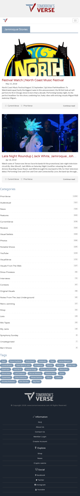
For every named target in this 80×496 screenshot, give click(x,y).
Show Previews (7, 272)
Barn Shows (6, 348)
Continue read (67, 106)
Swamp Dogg (31, 369)
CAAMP (58, 377)
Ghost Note (6, 373)
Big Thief (36, 381)
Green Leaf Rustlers (48, 369)
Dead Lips (5, 369)
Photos (3, 240)
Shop (2, 310)
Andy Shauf (30, 361)
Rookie (49, 365)
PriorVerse (27, 106)
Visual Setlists (6, 234)
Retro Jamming (7, 304)
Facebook (40, 475)
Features (4, 215)
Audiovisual (5, 203)
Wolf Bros (17, 369)
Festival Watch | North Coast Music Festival (33, 80)
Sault (3, 361)
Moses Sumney (36, 377)
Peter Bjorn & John (23, 365)
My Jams (4, 329)
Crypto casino (40, 463)
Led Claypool (20, 373)
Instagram (40, 485)
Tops (52, 361)
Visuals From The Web (10, 266)
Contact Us (40, 432)
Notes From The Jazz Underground (17, 297)
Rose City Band (15, 361)
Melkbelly (42, 361)
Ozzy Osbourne (20, 377)
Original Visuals (7, 291)
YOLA (49, 377)
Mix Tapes (5, 322)
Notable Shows (7, 247)
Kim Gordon (24, 381)
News (3, 209)
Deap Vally (71, 365)
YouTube (4, 253)
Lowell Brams (7, 365)
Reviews (4, 228)
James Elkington (65, 361)
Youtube (40, 490)
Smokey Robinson (8, 381)
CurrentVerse (12, 106)
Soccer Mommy (35, 373)
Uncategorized (7, 341)
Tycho (62, 373)
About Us (40, 427)
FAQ (40, 422)
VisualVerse (5, 259)
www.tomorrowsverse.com (38, 405)
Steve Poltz (64, 369)
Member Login (40, 437)
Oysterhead (6, 377)
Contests (4, 285)
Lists (2, 316)
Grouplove (38, 365)
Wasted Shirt (50, 373)
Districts (60, 365)
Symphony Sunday (9, 335)
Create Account (40, 442)
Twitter (40, 480)
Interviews (5, 278)
